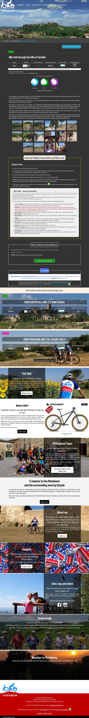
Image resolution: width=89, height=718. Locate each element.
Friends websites (47, 713)
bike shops (54, 278)
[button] (67, 435)
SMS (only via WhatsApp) (62, 709)
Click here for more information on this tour (44, 323)
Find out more (26, 566)
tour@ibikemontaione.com (33, 73)
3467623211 (40, 284)
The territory (20, 5)
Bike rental (45, 5)
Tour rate (63, 65)
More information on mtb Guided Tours (62, 470)
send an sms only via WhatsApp (60, 284)
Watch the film (26, 393)
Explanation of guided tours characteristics (45, 90)
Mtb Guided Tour (36, 5)
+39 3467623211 (43, 709)
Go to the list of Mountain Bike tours (71, 46)
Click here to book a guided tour (44, 261)
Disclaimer (39, 713)
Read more (44, 502)
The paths (28, 5)
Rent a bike (22, 431)
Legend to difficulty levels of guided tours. (16, 71)
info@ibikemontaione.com (57, 705)
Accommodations (61, 5)
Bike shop (52, 5)
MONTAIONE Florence (44, 670)
